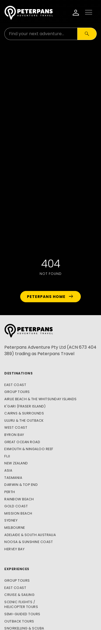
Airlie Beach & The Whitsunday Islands (40, 399)
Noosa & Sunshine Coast (28, 542)
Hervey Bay (14, 549)
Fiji (7, 456)
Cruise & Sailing (19, 594)
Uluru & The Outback (24, 420)
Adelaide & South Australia (30, 535)
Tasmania (13, 477)
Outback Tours (19, 621)
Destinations (18, 373)
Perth (9, 492)
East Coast (15, 385)
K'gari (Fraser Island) (25, 406)
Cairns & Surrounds (24, 413)
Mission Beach (18, 513)
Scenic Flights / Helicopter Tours (21, 604)
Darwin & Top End (21, 484)
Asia (8, 470)
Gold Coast (16, 506)
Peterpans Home (50, 296)
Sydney (11, 520)
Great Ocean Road (22, 442)
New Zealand (16, 463)
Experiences (16, 569)
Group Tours (17, 391)
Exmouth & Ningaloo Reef (28, 449)
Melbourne (14, 527)
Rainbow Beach (19, 499)
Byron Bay (14, 434)
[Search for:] (41, 34)
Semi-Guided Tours (22, 614)
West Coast (15, 427)
